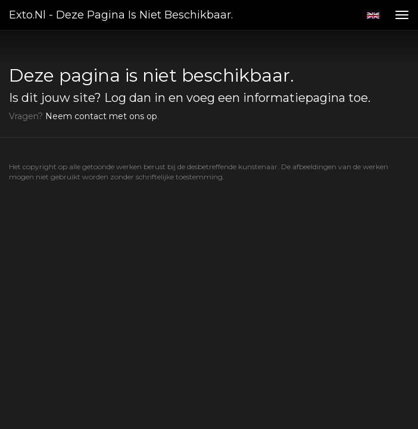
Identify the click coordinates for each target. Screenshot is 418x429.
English (373, 15)
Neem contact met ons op (101, 116)
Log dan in (135, 98)
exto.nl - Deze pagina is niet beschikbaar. (121, 14)
